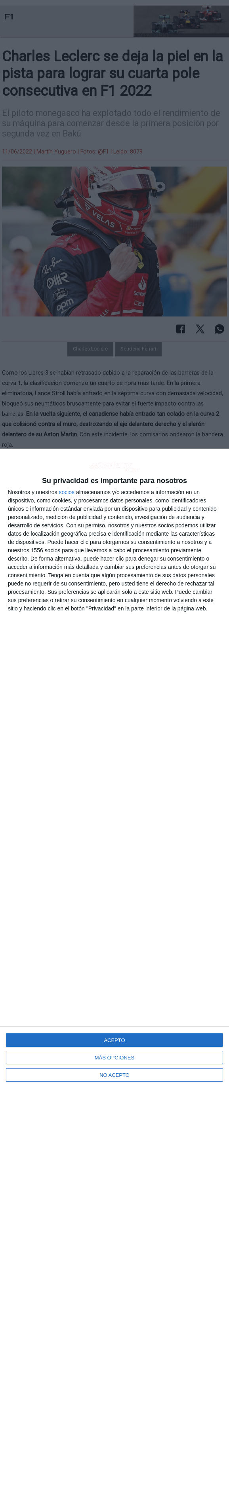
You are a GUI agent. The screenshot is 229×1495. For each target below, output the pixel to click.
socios (66, 492)
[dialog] (114, 972)
